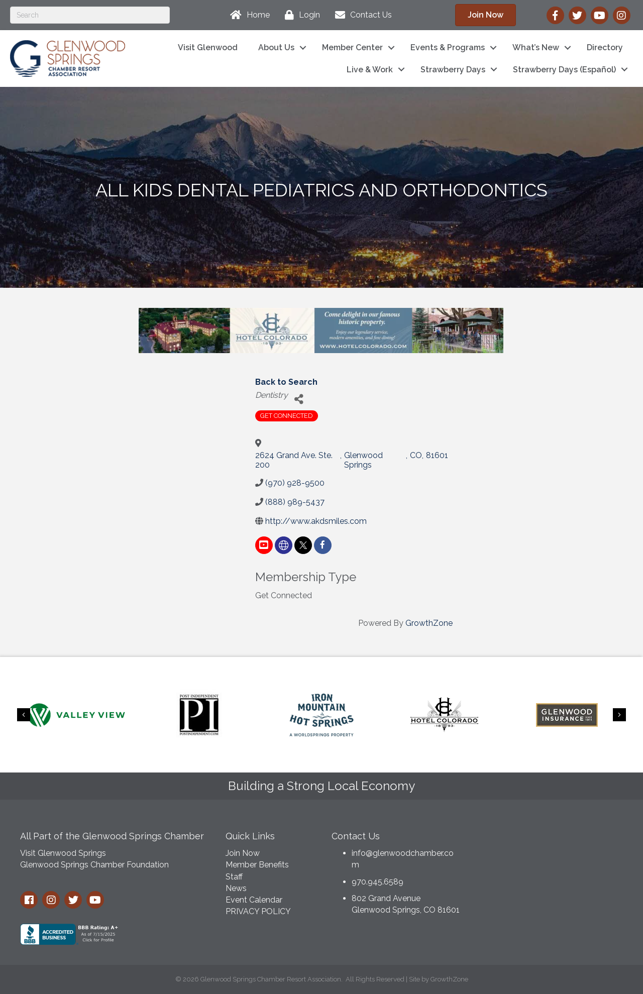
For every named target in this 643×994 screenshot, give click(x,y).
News (236, 888)
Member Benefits (257, 864)
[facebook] (323, 545)
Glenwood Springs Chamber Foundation (94, 864)
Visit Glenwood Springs (63, 853)
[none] (283, 545)
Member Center (352, 47)
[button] (485, 15)
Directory (605, 47)
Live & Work (370, 69)
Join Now (243, 853)
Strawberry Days (452, 69)
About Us (276, 47)
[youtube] (264, 545)
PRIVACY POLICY (258, 911)
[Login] (300, 15)
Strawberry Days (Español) (564, 69)
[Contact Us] (361, 15)
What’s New (535, 47)
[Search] (90, 15)
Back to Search (286, 382)
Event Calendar (254, 900)
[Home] (247, 15)
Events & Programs (447, 47)
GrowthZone (429, 623)
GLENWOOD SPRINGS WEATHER (552, 862)
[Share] (299, 399)
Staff (234, 876)
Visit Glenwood (208, 47)
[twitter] (303, 545)
